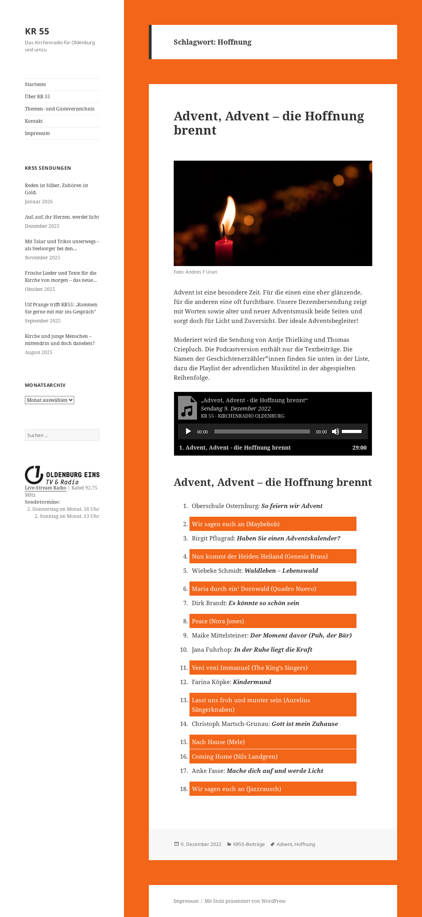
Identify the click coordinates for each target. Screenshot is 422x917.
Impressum (37, 133)
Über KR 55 (37, 96)
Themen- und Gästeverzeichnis (59, 108)
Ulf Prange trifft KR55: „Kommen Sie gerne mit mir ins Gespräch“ (61, 308)
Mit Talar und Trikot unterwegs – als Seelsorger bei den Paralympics (62, 245)
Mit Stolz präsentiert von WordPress (244, 901)
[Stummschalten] (335, 431)
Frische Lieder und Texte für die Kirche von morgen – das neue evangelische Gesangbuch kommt (60, 277)
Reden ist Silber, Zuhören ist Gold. (56, 189)
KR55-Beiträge (249, 844)
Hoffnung (304, 844)
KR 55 (37, 31)
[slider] (262, 431)
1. (235, 447)
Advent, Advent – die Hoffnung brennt (269, 122)
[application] (273, 431)
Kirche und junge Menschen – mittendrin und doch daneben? (60, 340)
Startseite (35, 84)
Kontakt (34, 121)
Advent (284, 844)
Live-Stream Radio (45, 487)
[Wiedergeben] (188, 431)
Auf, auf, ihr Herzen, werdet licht (62, 217)
